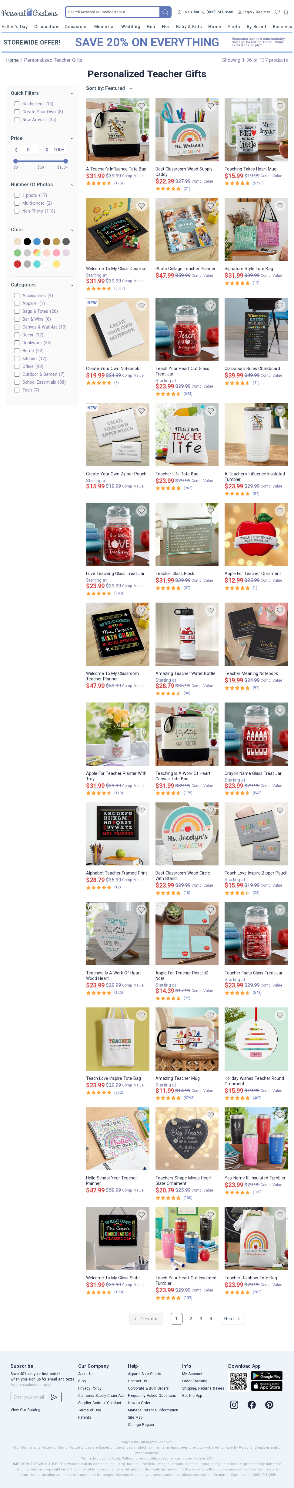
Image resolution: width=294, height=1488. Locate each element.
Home (214, 26)
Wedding (130, 26)
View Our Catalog (25, 1410)
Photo (234, 26)
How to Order (139, 1403)
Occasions (76, 26)
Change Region (141, 1425)
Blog (82, 1381)
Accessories (37, 295)
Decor (32, 334)
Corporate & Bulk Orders (148, 1388)
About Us (86, 1374)
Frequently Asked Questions (152, 1396)
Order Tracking (194, 1381)
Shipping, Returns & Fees (203, 1388)
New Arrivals (39, 119)
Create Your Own (42, 111)
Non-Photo (38, 211)
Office (32, 366)
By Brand (256, 26)
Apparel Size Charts (144, 1374)
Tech (30, 390)
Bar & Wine (36, 319)
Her (166, 26)
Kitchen (34, 358)
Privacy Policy (90, 1388)
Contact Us (137, 1381)
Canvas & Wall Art (44, 327)
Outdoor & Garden (43, 374)
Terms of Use (89, 1410)
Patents (84, 1417)
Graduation (46, 26)
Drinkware (37, 342)
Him (151, 26)
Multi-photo (37, 203)
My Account (192, 1374)
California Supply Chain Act (101, 1396)
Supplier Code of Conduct (99, 1403)
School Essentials (44, 382)
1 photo (34, 195)
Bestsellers (37, 103)
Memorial (104, 26)
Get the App (192, 1396)
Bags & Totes (40, 311)
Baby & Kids (189, 26)
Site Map (135, 1417)
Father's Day (15, 26)
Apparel (33, 303)
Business (282, 26)
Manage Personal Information (153, 1410)
